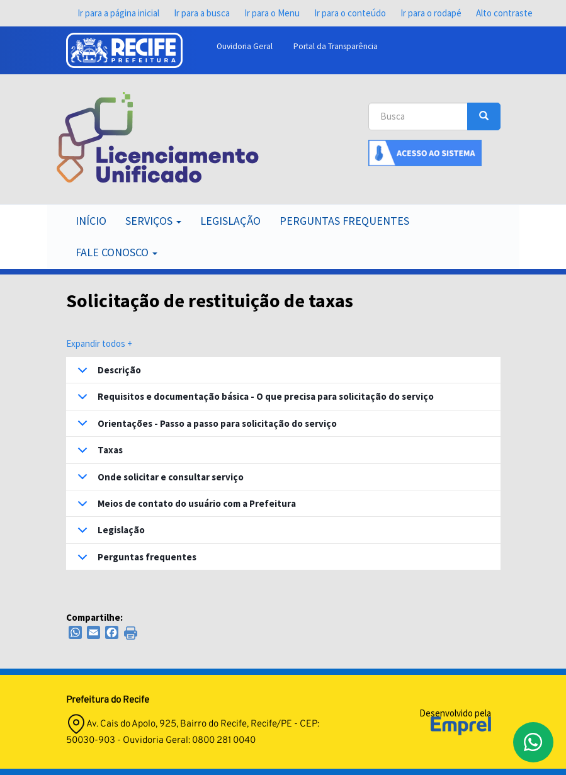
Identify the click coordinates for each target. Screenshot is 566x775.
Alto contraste (504, 13)
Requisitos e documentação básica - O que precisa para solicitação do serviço (253, 399)
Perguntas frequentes (134, 560)
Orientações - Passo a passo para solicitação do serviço (205, 426)
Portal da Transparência (335, 46)
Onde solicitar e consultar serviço (158, 480)
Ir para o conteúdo (350, 13)
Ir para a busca (202, 13)
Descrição (107, 373)
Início (91, 220)
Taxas (98, 453)
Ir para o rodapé (430, 13)
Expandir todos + (99, 343)
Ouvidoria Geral (245, 46)
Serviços (153, 220)
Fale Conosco (116, 252)
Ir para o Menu (272, 13)
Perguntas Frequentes (344, 220)
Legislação (230, 220)
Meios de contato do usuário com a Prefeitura (184, 506)
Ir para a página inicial (118, 13)
